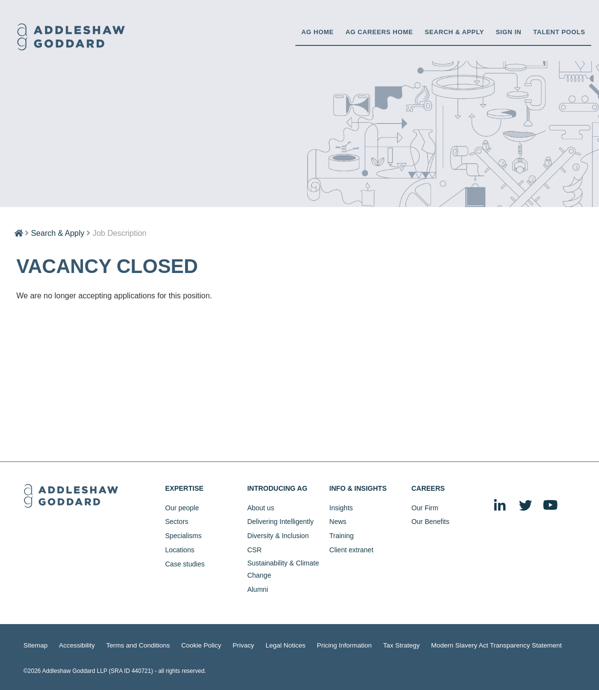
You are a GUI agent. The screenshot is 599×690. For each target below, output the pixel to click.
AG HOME (317, 32)
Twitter (526, 506)
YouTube (551, 506)
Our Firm (425, 508)
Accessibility (72, 644)
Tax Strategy (368, 644)
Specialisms (183, 536)
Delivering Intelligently (280, 521)
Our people (182, 508)
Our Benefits (431, 521)
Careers (428, 488)
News (338, 521)
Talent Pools (559, 32)
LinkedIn (500, 506)
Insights (341, 508)
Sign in (509, 32)
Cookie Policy (185, 644)
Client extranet (351, 550)
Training (342, 536)
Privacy (224, 644)
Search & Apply (454, 32)
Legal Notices (263, 644)
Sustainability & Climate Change (283, 569)
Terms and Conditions (128, 644)
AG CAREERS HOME (379, 32)
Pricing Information (316, 644)
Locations (179, 550)
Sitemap (34, 644)
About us (260, 508)
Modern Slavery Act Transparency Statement (454, 644)
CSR (254, 550)
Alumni (257, 589)
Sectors (176, 521)
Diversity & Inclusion (278, 536)
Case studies (185, 564)
